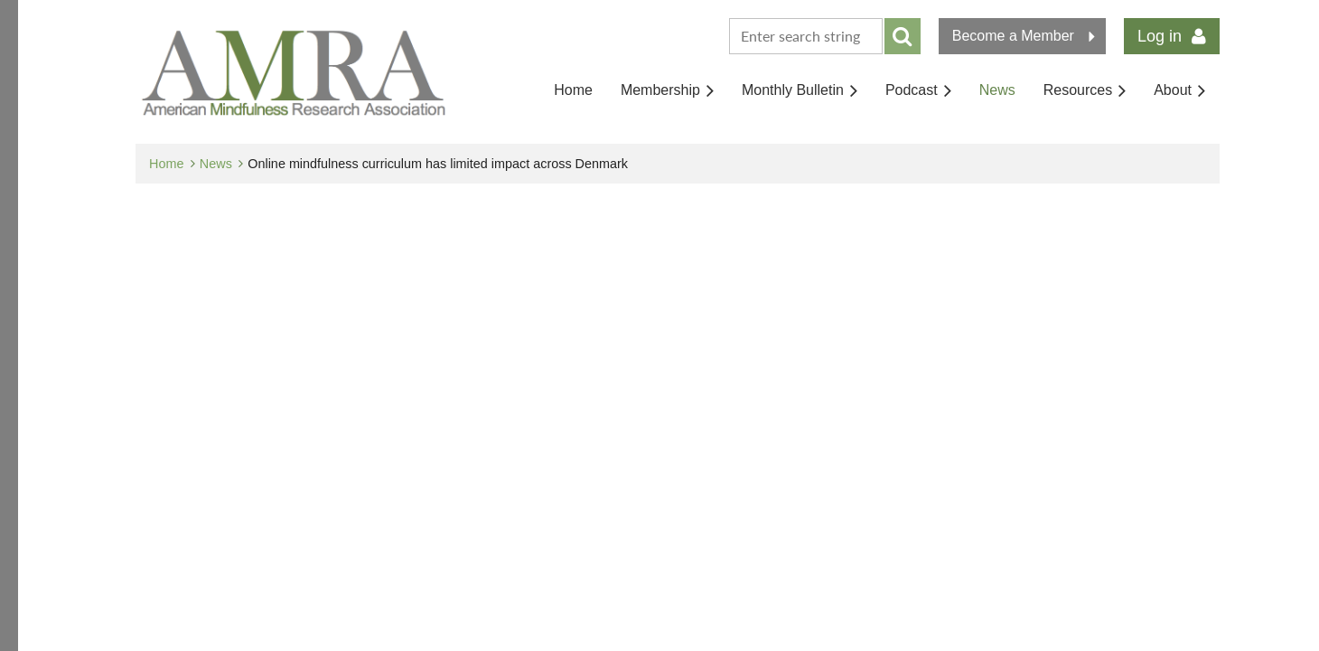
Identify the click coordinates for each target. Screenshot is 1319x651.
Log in (1159, 36)
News (216, 163)
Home (166, 163)
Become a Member (1013, 35)
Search (902, 36)
